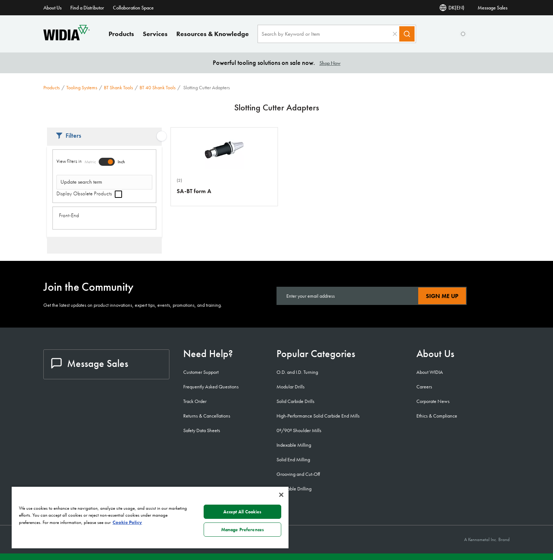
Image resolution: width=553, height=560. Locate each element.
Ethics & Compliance (436, 415)
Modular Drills (290, 386)
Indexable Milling (293, 445)
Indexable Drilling (293, 488)
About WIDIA (429, 372)
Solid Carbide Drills (295, 401)
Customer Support (201, 372)
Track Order (195, 401)
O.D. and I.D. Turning (297, 372)
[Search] (407, 34)
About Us (52, 7)
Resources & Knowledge (212, 34)
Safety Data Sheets (201, 430)
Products (121, 34)
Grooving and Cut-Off (298, 474)
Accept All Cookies (242, 512)
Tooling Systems (81, 87)
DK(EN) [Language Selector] (451, 7)
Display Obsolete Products (89, 193)
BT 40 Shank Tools (158, 87)
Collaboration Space (133, 7)
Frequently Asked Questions (211, 386)
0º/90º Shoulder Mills (298, 430)
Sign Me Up (442, 296)
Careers (424, 386)
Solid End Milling (293, 459)
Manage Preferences (242, 529)
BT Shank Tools (118, 87)
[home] (66, 38)
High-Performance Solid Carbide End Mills (318, 415)
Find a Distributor (87, 7)
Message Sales (492, 7)
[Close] (281, 495)
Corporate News (433, 401)
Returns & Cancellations (206, 415)
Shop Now (330, 63)
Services (155, 34)
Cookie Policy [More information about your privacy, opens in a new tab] (127, 522)
